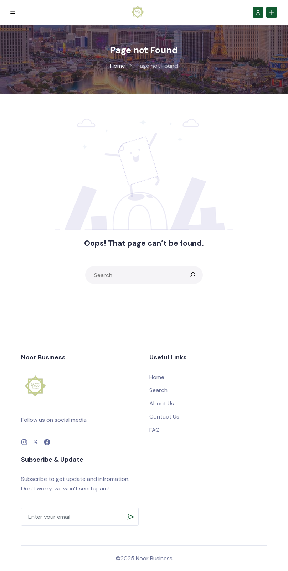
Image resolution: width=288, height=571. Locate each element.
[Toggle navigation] (14, 12)
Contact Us (164, 416)
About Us (161, 403)
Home (117, 65)
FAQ (154, 430)
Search (158, 390)
